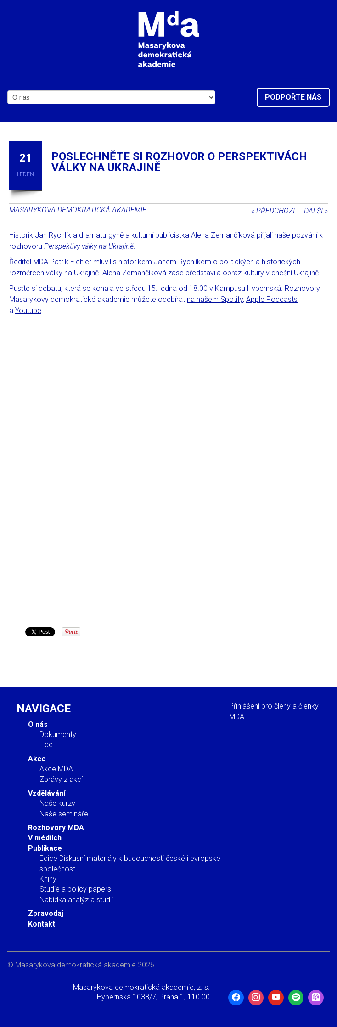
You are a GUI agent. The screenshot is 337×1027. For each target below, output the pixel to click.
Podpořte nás (293, 97)
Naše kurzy (57, 803)
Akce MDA (56, 769)
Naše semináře (63, 813)
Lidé (46, 744)
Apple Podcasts (272, 299)
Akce (37, 758)
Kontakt (41, 924)
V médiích (45, 837)
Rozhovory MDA (56, 827)
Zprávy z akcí (61, 779)
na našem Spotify (215, 299)
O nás (38, 724)
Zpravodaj (45, 913)
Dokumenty (57, 734)
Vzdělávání (46, 793)
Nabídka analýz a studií (76, 899)
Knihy (47, 879)
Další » (316, 211)
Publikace (45, 848)
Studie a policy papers (75, 889)
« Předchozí (273, 211)
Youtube (28, 310)
